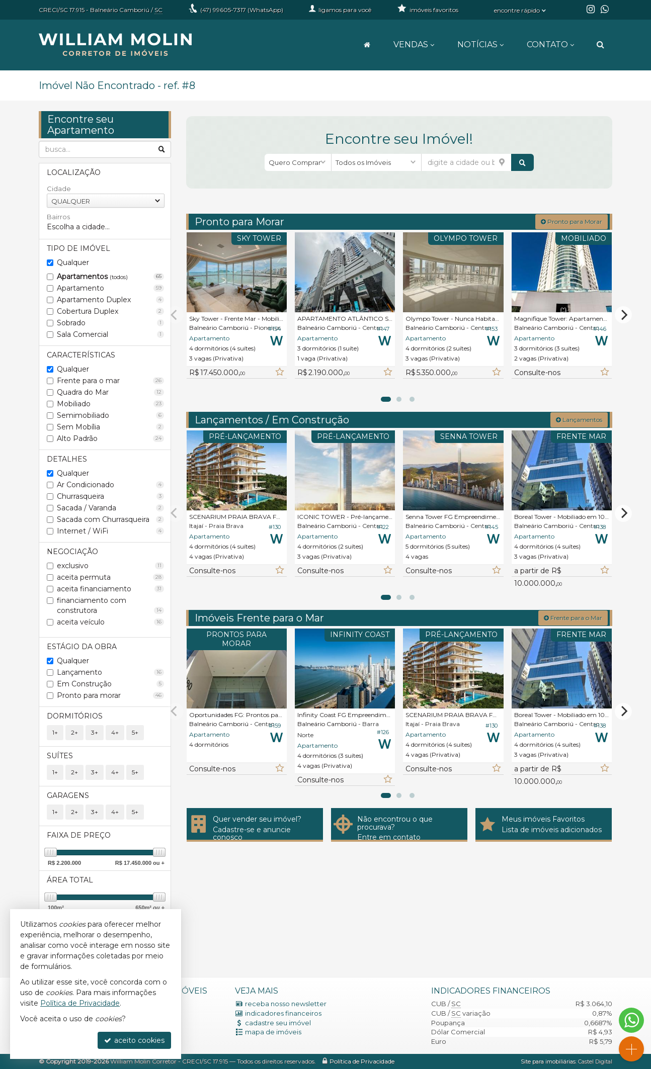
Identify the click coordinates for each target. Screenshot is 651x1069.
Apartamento (110, 288)
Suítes (60, 755)
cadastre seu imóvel (278, 1023)
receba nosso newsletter (286, 1004)
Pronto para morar (110, 695)
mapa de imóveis (273, 1032)
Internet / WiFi (110, 531)
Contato (550, 44)
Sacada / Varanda (110, 507)
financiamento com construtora (110, 605)
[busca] (600, 44)
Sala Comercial (110, 334)
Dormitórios (75, 716)
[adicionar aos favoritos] (279, 372)
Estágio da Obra (82, 646)
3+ (94, 732)
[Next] (623, 314)
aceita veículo (110, 622)
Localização (74, 172)
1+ (55, 732)
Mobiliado (110, 403)
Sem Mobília (110, 426)
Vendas (413, 44)
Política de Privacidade (362, 1061)
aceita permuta (110, 577)
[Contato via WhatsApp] (631, 1020)
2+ (74, 732)
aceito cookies (134, 1040)
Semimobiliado (110, 415)
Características (81, 355)
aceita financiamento (110, 588)
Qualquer (73, 262)
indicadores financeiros (283, 1013)
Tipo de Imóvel (78, 248)
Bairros (58, 217)
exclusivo (110, 565)
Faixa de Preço (79, 835)
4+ (115, 732)
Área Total (70, 879)
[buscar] (522, 162)
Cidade (59, 189)
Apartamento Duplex (110, 299)
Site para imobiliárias (548, 1061)
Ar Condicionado (110, 484)
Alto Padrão (110, 438)
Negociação (72, 551)
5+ (135, 732)
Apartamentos (110, 276)
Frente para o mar (110, 380)
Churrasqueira (110, 496)
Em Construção (110, 683)
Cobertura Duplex (110, 311)
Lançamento (110, 672)
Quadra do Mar (110, 392)
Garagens (68, 795)
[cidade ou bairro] (466, 162)
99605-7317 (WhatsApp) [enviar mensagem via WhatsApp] (241, 10)
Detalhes (67, 459)
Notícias (480, 44)
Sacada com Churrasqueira (110, 519)
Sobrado (110, 322)
